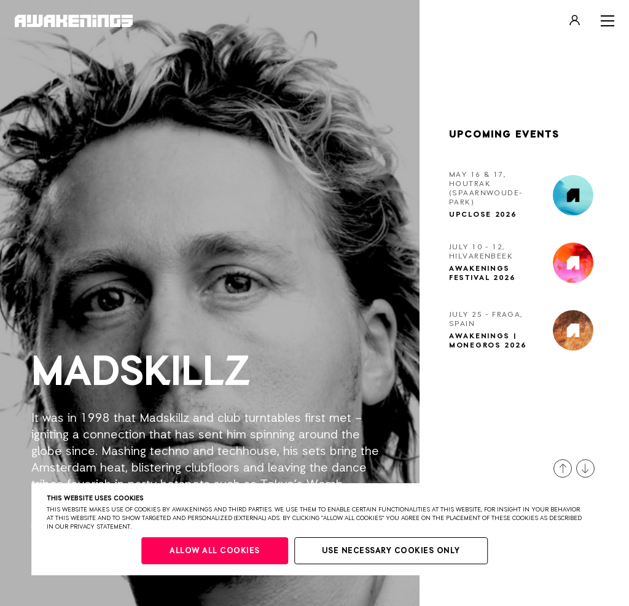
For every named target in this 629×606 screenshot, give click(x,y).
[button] (562, 468)
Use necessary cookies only (391, 551)
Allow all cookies (215, 551)
